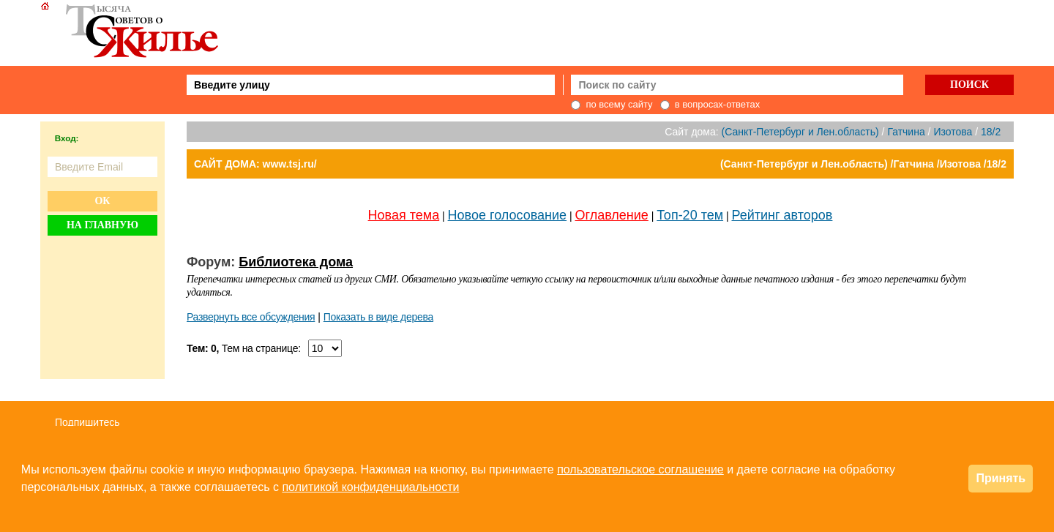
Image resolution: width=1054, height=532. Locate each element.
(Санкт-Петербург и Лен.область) (800, 132)
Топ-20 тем (690, 215)
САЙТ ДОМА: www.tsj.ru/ (255, 164)
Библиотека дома (296, 262)
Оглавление (612, 215)
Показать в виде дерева (378, 317)
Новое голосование (507, 215)
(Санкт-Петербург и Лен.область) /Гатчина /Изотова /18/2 (863, 164)
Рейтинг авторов (782, 215)
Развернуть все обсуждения (251, 317)
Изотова (952, 132)
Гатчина (905, 132)
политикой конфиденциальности (370, 487)
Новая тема (404, 215)
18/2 (991, 132)
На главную (102, 225)
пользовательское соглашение (640, 469)
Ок (102, 200)
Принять (1000, 478)
